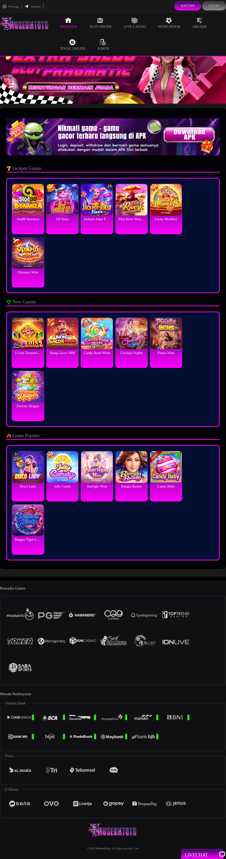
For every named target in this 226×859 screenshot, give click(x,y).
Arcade (200, 23)
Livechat (202, 854)
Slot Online (100, 23)
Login (214, 6)
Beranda (68, 23)
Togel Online (73, 44)
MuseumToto (103, 848)
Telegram (32, 6)
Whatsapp (10, 6)
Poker (103, 44)
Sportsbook (169, 23)
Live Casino (135, 23)
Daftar (188, 6)
